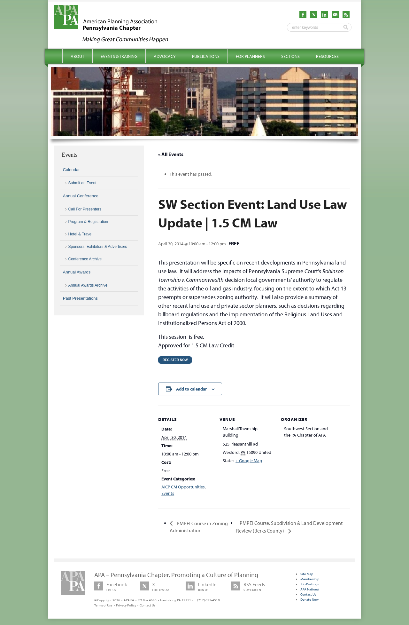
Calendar (71, 169)
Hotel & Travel (80, 234)
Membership (309, 579)
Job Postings (309, 584)
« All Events (170, 154)
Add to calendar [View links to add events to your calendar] (191, 389)
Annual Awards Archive (88, 285)
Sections (290, 56)
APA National (310, 589)
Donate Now (309, 599)
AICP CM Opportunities (183, 487)
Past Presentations (80, 298)
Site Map (306, 574)
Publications (206, 56)
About (77, 56)
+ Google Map (248, 460)
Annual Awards (77, 272)
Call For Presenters (84, 209)
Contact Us (147, 605)
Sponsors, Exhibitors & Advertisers (97, 246)
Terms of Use (103, 605)
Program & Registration (88, 221)
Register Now (175, 360)
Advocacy (165, 56)
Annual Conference (80, 196)
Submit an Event (82, 183)
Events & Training (119, 56)
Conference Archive (85, 259)
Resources (327, 56)
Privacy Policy (126, 605)
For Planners (250, 56)
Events (167, 493)
